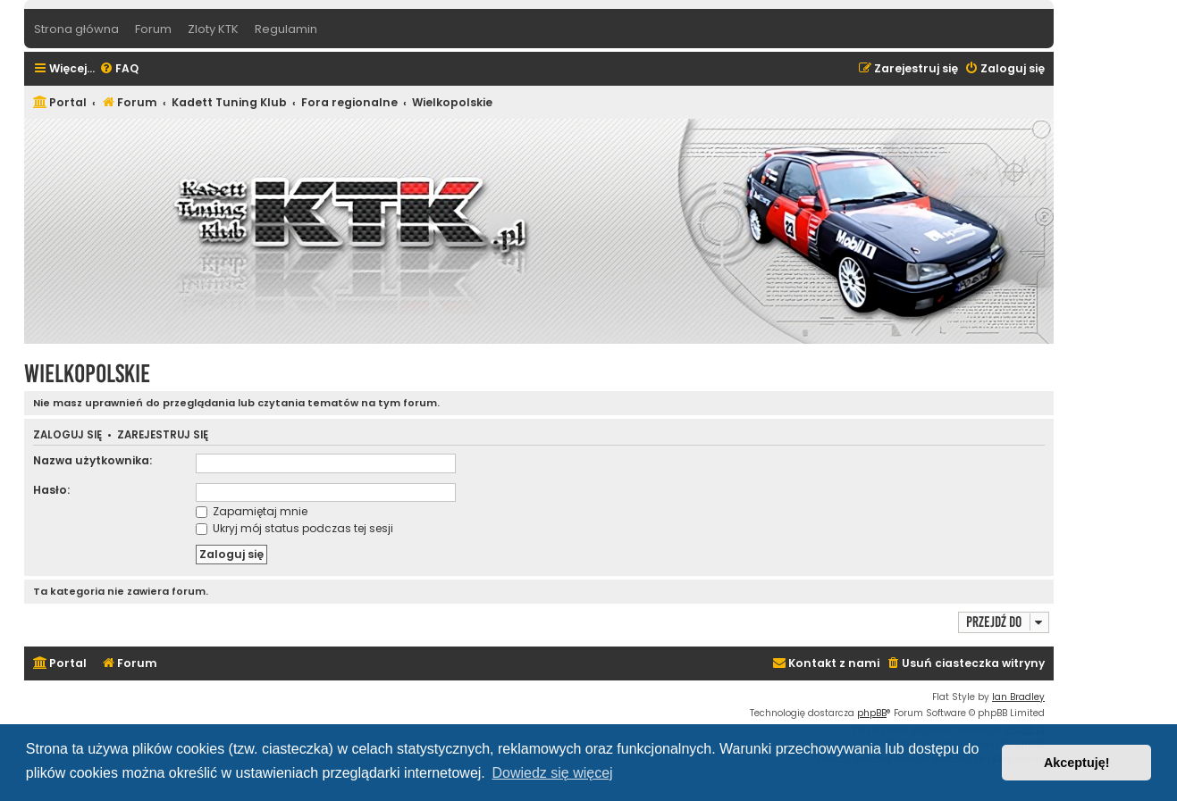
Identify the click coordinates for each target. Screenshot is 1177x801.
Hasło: (51, 489)
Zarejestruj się (162, 435)
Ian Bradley (1018, 697)
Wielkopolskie (87, 374)
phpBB (872, 713)
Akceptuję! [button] (1077, 762)
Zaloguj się (67, 435)
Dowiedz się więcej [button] (552, 772)
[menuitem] (119, 69)
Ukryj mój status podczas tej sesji (294, 528)
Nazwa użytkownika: (92, 460)
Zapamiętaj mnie (251, 511)
